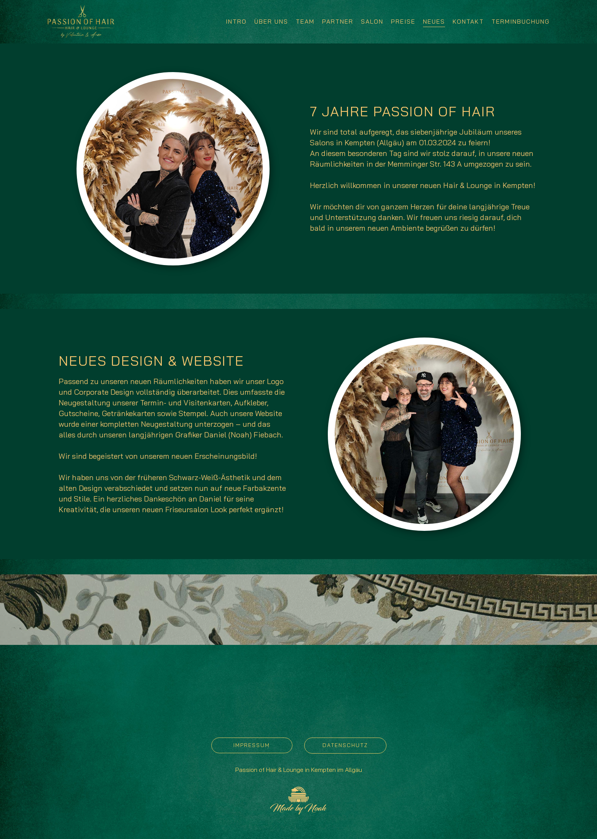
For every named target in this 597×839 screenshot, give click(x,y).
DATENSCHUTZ (345, 745)
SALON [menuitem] (372, 21)
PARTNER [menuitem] (337, 21)
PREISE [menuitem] (403, 21)
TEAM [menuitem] (305, 21)
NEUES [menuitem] (434, 21)
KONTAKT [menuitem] (468, 21)
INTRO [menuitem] (236, 21)
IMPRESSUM (251, 745)
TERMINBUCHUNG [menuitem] (521, 21)
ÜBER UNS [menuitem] (271, 21)
